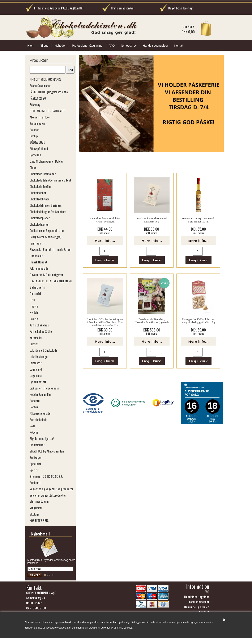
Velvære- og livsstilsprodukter (48, 495)
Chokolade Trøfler (40, 186)
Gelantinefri (37, 287)
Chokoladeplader (40, 218)
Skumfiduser (37, 444)
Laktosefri (36, 362)
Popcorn (35, 400)
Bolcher (34, 129)
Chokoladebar (38, 192)
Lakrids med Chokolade (43, 350)
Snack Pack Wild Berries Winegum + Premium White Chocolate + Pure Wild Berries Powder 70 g (105, 322)
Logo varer (36, 375)
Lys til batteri (38, 381)
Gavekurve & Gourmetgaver (46, 274)
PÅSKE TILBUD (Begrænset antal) (49, 91)
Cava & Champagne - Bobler (46, 161)
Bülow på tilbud (39, 148)
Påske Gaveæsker (40, 85)
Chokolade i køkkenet (43, 173)
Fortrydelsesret (199, 601)
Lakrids (34, 344)
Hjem (30, 45)
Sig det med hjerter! (42, 438)
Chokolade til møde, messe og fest (50, 180)
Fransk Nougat (38, 262)
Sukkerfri (35, 482)
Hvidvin (34, 312)
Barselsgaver (37, 123)
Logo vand (36, 369)
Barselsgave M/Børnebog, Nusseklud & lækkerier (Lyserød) (151, 321)
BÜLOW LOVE (37, 142)
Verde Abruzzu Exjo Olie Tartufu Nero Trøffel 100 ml (198, 220)
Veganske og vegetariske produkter (51, 489)
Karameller (36, 337)
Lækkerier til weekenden (44, 388)
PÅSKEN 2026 (38, 98)
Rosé (32, 426)
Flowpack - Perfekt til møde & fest (51, 249)
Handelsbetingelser (155, 45)
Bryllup (34, 136)
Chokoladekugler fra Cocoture (48, 211)
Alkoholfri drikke (40, 117)
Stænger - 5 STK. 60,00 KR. (46, 476)
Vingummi (36, 507)
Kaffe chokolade (39, 325)
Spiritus (34, 470)
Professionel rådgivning (87, 45)
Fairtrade (35, 243)
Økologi (34, 514)
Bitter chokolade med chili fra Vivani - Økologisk (105, 220)
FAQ (112, 45)
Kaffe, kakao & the (41, 331)
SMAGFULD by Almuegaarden (47, 451)
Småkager (36, 457)
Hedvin (34, 306)
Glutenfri (35, 293)
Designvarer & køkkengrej (45, 236)
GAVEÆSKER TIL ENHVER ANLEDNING (51, 281)
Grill (32, 299)
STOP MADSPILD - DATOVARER (47, 110)
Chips (33, 167)
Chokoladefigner (39, 199)
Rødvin (34, 432)
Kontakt (179, 45)
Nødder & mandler (40, 394)
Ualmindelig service (196, 606)
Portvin (34, 407)
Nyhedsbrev (129, 45)
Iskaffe (34, 318)
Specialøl (35, 463)
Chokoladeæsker (40, 224)
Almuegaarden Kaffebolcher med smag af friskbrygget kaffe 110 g (198, 321)
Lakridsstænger (39, 356)
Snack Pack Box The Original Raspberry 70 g (152, 220)
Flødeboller (36, 255)
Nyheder (60, 45)
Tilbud (44, 45)
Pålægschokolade (40, 413)
